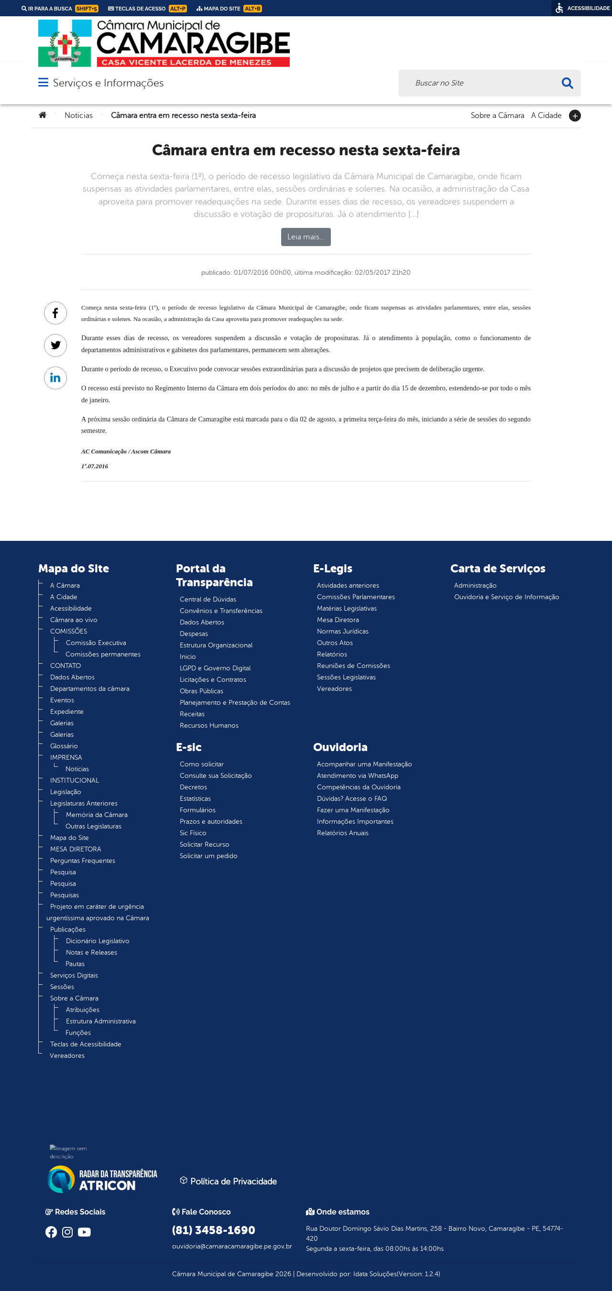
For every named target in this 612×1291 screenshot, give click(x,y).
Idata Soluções (375, 1274)
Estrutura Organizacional (216, 645)
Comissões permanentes (103, 654)
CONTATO (65, 665)
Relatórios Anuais (343, 833)
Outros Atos (335, 642)
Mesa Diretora (338, 620)
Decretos (193, 787)
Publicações (68, 929)
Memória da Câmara (97, 814)
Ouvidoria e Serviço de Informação (506, 597)
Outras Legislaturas (93, 826)
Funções (78, 1032)
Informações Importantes (355, 821)
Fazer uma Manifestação (353, 810)
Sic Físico (193, 833)
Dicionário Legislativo (98, 941)
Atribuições (82, 1009)
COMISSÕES (68, 631)
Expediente (67, 711)
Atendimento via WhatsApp (357, 775)
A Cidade (546, 114)
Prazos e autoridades (211, 821)
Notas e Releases (91, 952)
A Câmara (65, 585)
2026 (282, 1274)
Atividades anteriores (348, 585)
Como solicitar (202, 764)
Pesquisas (64, 895)
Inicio (188, 656)
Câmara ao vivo (74, 620)
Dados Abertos (72, 677)
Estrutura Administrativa (101, 1021)
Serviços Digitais (74, 975)
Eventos (62, 700)
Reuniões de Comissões (353, 665)
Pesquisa (63, 872)
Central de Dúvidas (208, 599)
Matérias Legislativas (347, 608)
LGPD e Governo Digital (215, 668)
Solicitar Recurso (205, 844)
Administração (475, 585)
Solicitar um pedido (209, 856)
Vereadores (67, 1055)
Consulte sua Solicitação (216, 775)
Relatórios (332, 654)
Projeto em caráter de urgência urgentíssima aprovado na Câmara (97, 912)
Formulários (198, 810)
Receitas (192, 714)
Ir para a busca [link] (60, 8)
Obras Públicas (201, 691)
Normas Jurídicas (343, 631)
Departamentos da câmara (90, 688)
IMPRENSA (66, 757)
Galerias (62, 723)
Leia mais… (306, 237)
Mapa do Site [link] (229, 8)
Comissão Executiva (96, 642)
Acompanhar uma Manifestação (364, 764)
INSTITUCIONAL (74, 780)
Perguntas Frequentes (82, 860)
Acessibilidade (71, 608)
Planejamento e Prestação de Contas (235, 702)
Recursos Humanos (209, 725)
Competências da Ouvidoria (359, 787)
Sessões (62, 986)
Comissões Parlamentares (356, 597)
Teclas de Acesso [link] (147, 8)
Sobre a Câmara (498, 114)
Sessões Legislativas (346, 677)
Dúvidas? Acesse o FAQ (352, 798)
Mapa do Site (69, 837)
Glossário (64, 746)
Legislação (65, 792)
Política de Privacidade (228, 1181)
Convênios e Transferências (221, 610)
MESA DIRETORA (75, 849)
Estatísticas (195, 798)
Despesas (194, 633)
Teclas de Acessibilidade (85, 1044)
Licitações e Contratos (213, 679)
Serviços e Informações (108, 83)
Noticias (79, 115)
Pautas (75, 964)
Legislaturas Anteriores (84, 803)
